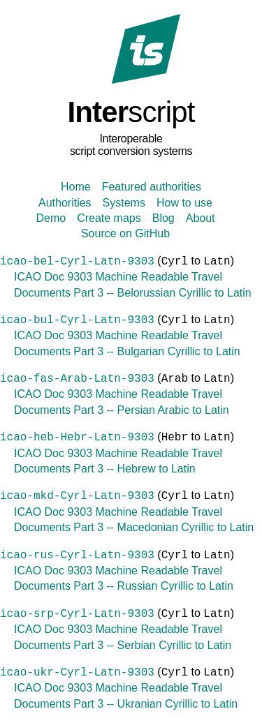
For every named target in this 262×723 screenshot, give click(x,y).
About (200, 218)
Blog (163, 218)
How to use (184, 203)
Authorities (65, 203)
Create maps (109, 218)
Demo (51, 218)
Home (76, 187)
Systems (124, 203)
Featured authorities (151, 187)
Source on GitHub (125, 233)
